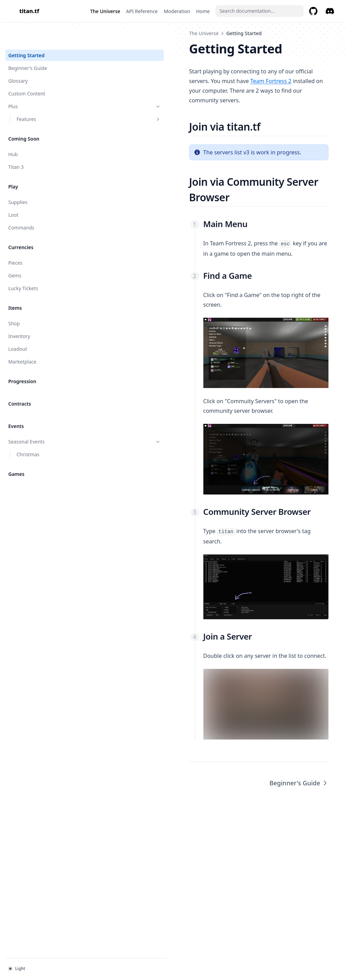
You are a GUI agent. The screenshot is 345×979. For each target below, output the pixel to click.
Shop (14, 301)
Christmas (28, 432)
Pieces (15, 240)
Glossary (18, 58)
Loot (13, 193)
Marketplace (22, 339)
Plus (42, 84)
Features (47, 97)
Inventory (19, 314)
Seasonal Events (42, 419)
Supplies (17, 180)
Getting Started (26, 33)
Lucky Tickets (23, 266)
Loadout (17, 327)
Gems (14, 253)
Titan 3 (16, 145)
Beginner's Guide (27, 46)
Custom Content (26, 71)
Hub (13, 132)
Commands (21, 205)
